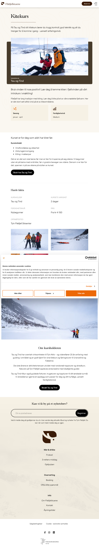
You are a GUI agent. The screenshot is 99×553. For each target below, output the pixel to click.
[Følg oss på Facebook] (45, 532)
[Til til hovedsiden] (10, 3)
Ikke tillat (17, 293)
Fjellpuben (49, 464)
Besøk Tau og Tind (49, 387)
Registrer (81, 413)
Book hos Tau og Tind (22, 172)
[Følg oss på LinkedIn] (54, 532)
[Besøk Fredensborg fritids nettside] (49, 541)
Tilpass (49, 293)
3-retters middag (49, 459)
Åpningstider (49, 510)
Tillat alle (81, 293)
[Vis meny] (95, 3)
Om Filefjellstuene (50, 500)
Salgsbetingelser (36, 524)
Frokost (49, 455)
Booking (49, 480)
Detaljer (89, 286)
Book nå (87, 4)
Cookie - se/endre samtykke (57, 524)
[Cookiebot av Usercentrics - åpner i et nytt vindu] (86, 258)
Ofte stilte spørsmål (49, 485)
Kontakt (49, 505)
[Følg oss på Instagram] (49, 532)
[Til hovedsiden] (50, 437)
